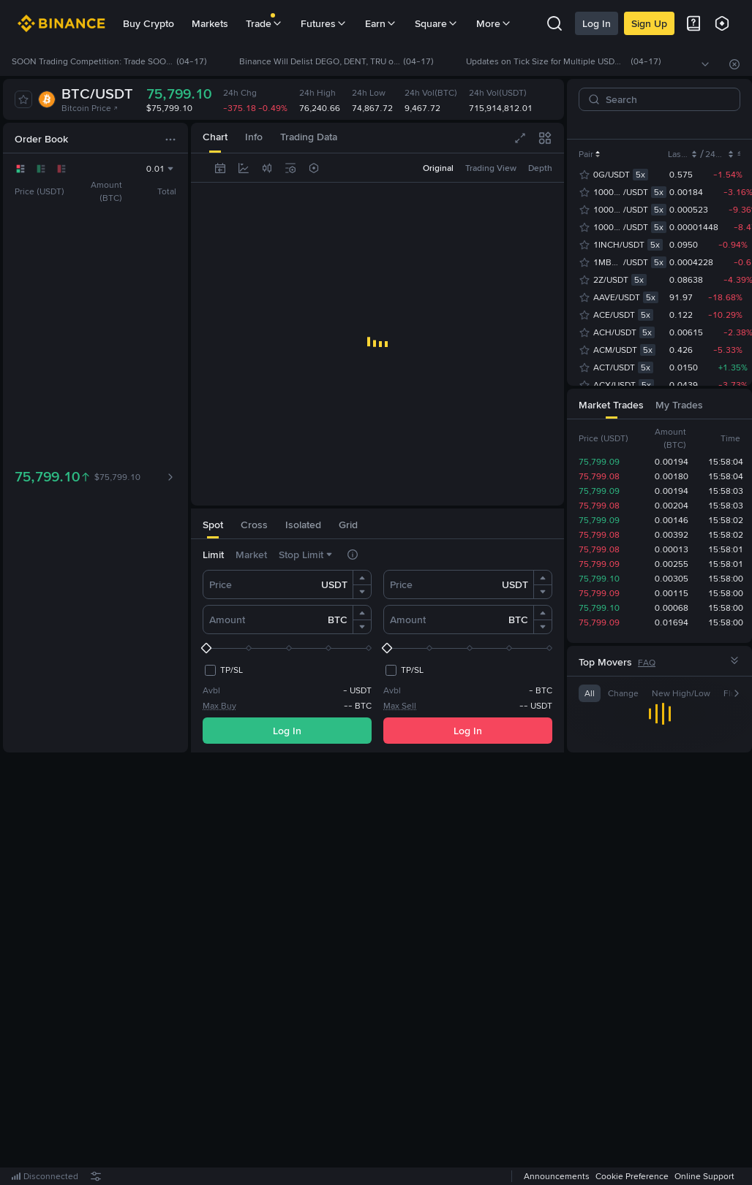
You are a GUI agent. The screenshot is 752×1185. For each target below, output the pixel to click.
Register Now (380, 969)
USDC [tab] (616, 125)
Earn (381, 23)
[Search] (665, 99)
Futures (324, 23)
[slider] (287, 648)
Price (220, 584)
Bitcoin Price (90, 108)
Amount (227, 619)
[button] (362, 577)
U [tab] (683, 125)
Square (437, 23)
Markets (210, 23)
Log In (596, 23)
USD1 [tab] (712, 125)
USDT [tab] (655, 125)
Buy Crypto (148, 23)
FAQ (646, 662)
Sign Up (649, 23)
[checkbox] (223, 670)
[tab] (213, 523)
